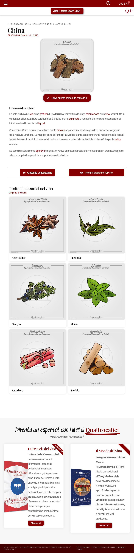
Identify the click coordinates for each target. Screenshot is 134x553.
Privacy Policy (97, 547)
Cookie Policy (109, 547)
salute (118, 139)
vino (107, 114)
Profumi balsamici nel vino (99, 172)
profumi (44, 114)
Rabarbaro (17, 390)
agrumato (74, 118)
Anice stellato (19, 257)
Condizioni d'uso (83, 547)
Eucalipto (76, 257)
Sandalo (75, 390)
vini (31, 114)
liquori (41, 123)
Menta (74, 324)
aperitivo (40, 150)
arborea (61, 130)
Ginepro (16, 324)
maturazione (92, 114)
